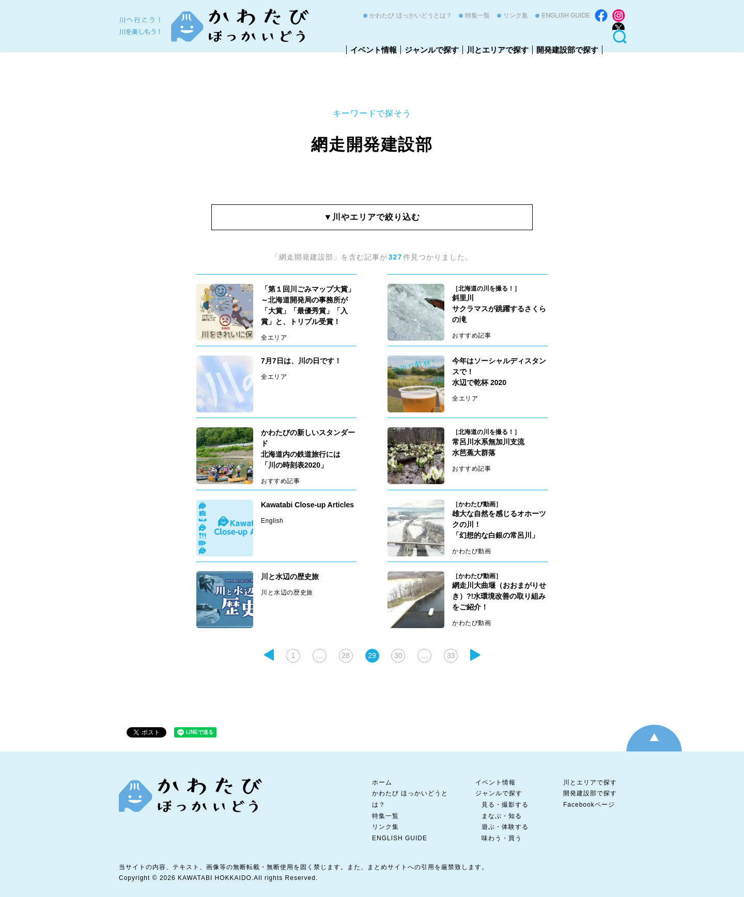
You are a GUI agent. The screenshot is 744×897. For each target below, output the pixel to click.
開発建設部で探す (567, 49)
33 (451, 655)
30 (398, 655)
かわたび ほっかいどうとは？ (410, 15)
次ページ (475, 655)
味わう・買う (502, 838)
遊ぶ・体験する (505, 826)
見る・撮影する (505, 804)
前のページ (269, 655)
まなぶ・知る (502, 816)
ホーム (382, 782)
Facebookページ (589, 804)
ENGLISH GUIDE (565, 15)
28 (346, 655)
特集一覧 (477, 15)
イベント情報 (373, 49)
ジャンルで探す (432, 49)
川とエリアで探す (498, 49)
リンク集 (515, 15)
